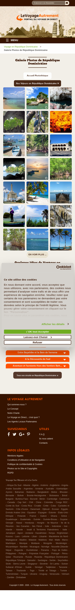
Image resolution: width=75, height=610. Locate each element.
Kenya (52, 533)
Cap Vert (22, 502)
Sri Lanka (54, 564)
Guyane (64, 519)
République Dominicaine (56, 557)
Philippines (11, 553)
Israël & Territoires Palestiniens (43, 529)
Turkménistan (12, 574)
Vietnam (65, 574)
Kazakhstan (40, 533)
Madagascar (12, 540)
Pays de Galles (60, 550)
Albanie (26, 485)
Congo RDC (62, 502)
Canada (11, 502)
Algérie (35, 485)
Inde (47, 526)
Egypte (64, 509)
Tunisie (63, 570)
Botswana (54, 495)
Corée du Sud (12, 506)
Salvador (31, 560)
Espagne (42, 512)
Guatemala (25, 519)
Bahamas (19, 492)
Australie (50, 488)
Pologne (23, 553)
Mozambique (12, 547)
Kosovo (9, 536)
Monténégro (61, 543)
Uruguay (43, 574)
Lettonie (25, 536)
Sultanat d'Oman (14, 567)
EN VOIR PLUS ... (37, 254)
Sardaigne (42, 560)
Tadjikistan (51, 567)
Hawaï (19, 523)
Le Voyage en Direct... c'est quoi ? (23, 417)
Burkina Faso (21, 499)
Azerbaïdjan (62, 488)
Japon (20, 533)
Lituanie (43, 536)
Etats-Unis (63, 512)
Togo (32, 570)
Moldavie (35, 543)
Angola (64, 485)
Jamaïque (10, 533)
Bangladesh (43, 492)
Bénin (42, 499)
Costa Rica (26, 506)
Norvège (45, 547)
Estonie (52, 512)
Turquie (24, 574)
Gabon (43, 516)
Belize (54, 492)
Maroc (65, 540)
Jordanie (29, 533)
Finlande (21, 516)
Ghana (54, 516)
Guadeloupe (11, 519)
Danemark (35, 509)
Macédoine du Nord (58, 536)
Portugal (55, 553)
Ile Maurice (52, 523)
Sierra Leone (19, 564)
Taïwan (9, 570)
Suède (28, 567)
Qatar (8, 557)
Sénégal (39, 567)
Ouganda (18, 550)
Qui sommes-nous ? (17, 404)
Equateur (31, 512)
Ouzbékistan (32, 550)
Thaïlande (21, 570)
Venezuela (54, 574)
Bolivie (20, 495)
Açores (9, 492)
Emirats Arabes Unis (15, 512)
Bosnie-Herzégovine (36, 495)
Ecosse (55, 509)
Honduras (29, 523)
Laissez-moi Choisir (37, 336)
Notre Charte (13, 413)
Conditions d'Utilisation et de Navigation (26, 460)
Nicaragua (34, 547)
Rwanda (38, 557)
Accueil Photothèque (37, 75)
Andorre (44, 485)
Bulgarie (10, 499)
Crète (45, 506)
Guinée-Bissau (50, 519)
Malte (57, 540)
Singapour (32, 564)
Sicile (8, 564)
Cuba (53, 506)
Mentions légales (15, 456)
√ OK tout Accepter (37, 331)
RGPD (10, 473)
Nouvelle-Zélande (59, 547)
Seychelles (63, 560)
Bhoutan (64, 492)
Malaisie (32, 540)
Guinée (37, 519)
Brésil (64, 495)
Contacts (43, 443)
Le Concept (12, 409)
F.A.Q (42, 434)
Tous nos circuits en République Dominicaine (37, 375)
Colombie (48, 502)
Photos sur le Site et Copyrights (22, 468)
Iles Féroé (37, 526)
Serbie (52, 560)
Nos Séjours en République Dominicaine (37, 83)
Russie (29, 557)
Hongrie (40, 523)
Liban (34, 536)
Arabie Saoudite (13, 488)
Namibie (24, 547)
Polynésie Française (39, 553)
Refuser (37, 342)
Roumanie (18, 557)
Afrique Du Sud (14, 485)
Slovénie (44, 564)
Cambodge (52, 499)
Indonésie (56, 526)
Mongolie (47, 543)
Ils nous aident (46, 438)
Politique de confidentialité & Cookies (25, 464)
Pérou (65, 553)
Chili (31, 502)
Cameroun (64, 499)
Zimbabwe (21, 577)
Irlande (9, 529)
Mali (51, 540)
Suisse (64, 564)
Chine (38, 502)
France (33, 516)
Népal (8, 550)
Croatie (37, 506)
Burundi (33, 499)
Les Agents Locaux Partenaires (22, 421)
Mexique (23, 543)
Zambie (10, 577)
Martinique (11, 543)
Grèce (64, 516)
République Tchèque (15, 560)
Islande (19, 529)
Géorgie (9, 523)
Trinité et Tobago (47, 570)
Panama (45, 550)
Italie (65, 529)
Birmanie (10, 495)
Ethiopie (9, 516)
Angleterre (55, 485)
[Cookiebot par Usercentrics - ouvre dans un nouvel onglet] (56, 267)
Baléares (31, 492)
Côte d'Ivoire (22, 509)
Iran (66, 526)
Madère (23, 540)
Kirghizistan (62, 533)
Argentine (28, 488)
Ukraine (33, 574)
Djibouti (46, 509)
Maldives (42, 540)
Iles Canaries (22, 526)
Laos (17, 536)
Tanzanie (63, 567)
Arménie (39, 488)
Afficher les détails (52, 323)
